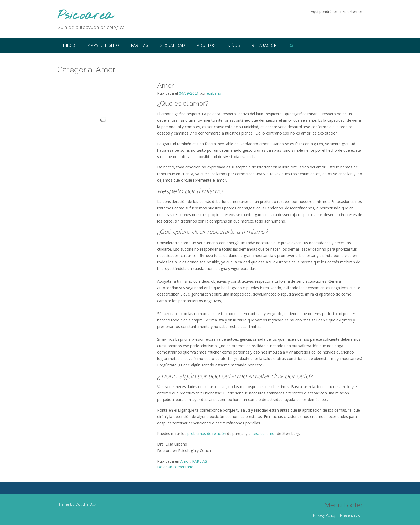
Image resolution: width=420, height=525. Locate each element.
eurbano (214, 93)
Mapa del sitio (103, 45)
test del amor (264, 433)
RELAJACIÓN (264, 45)
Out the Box (85, 504)
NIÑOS (233, 45)
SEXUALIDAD (172, 45)
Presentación (351, 515)
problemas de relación (207, 433)
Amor (165, 85)
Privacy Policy (324, 515)
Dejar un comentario (175, 466)
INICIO (69, 45)
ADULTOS (206, 45)
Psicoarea (85, 16)
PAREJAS (139, 45)
